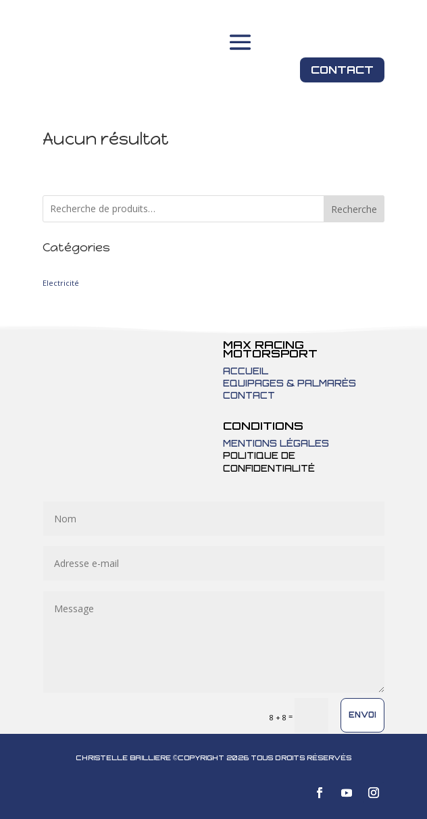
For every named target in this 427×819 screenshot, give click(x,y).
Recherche (354, 209)
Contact (342, 69)
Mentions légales (276, 443)
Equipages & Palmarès (289, 383)
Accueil (245, 371)
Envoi (362, 715)
